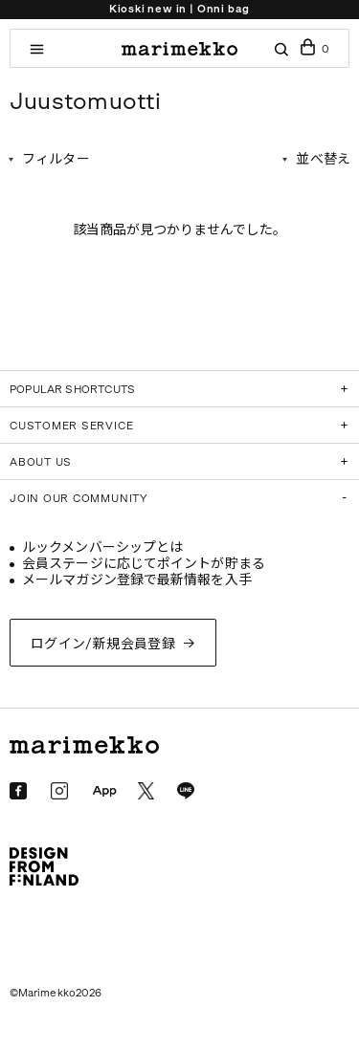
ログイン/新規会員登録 (103, 644)
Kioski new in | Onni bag (179, 9)
